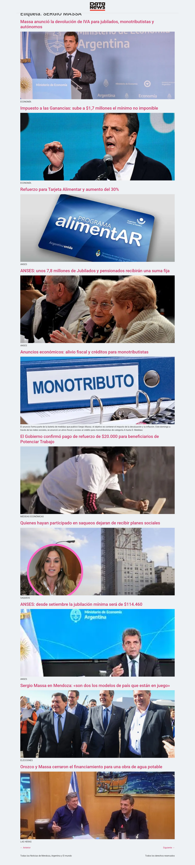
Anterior (25, 853)
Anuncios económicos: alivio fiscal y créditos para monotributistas (84, 357)
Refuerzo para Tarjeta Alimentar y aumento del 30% (69, 194)
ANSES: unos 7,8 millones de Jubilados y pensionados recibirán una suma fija (95, 276)
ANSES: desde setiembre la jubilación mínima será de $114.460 (81, 609)
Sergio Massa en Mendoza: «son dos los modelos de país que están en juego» (95, 690)
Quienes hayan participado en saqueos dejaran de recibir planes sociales (90, 528)
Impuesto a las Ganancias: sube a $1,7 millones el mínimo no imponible (89, 113)
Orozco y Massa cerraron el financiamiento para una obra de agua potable (91, 772)
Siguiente (169, 853)
